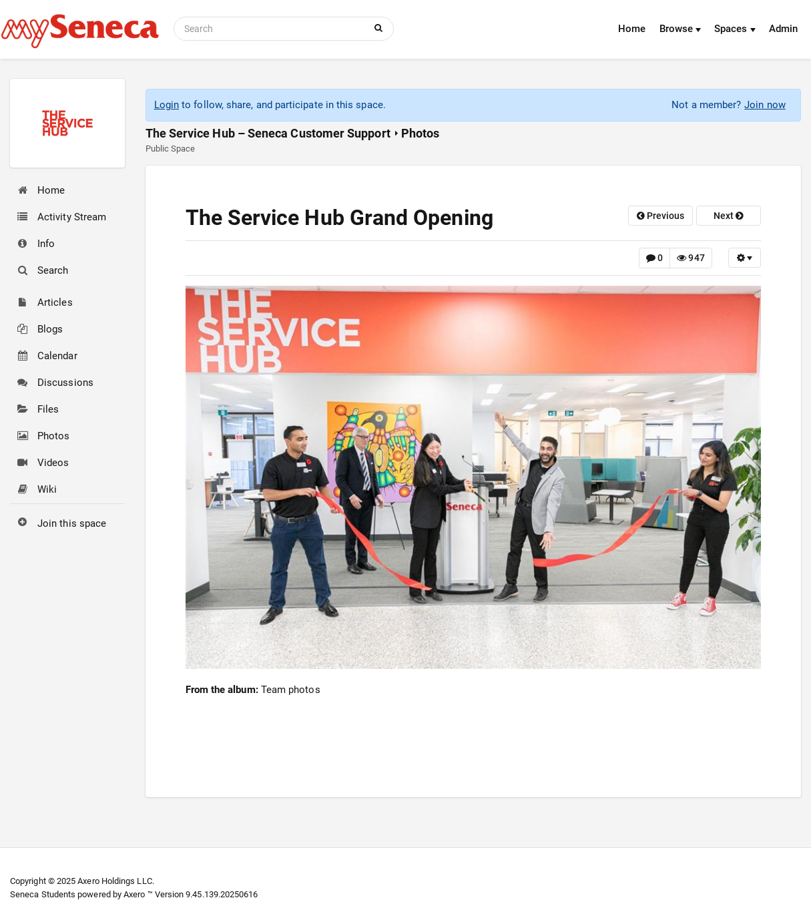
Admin (783, 29)
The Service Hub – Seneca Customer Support (268, 133)
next (729, 215)
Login (166, 105)
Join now (765, 105)
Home (631, 29)
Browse (680, 29)
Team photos (290, 690)
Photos (420, 133)
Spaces (735, 29)
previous (661, 215)
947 (690, 257)
